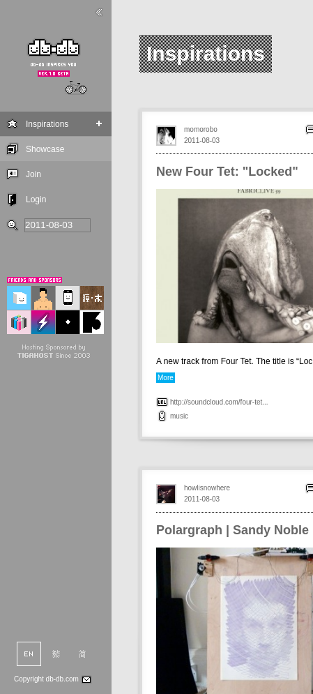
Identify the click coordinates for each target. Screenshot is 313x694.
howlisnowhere (207, 488)
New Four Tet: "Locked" (227, 172)
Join (33, 174)
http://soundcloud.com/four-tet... (219, 402)
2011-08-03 (202, 140)
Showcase (45, 149)
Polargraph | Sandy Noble (232, 530)
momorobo (200, 129)
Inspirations (47, 124)
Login (36, 199)
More (166, 378)
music (179, 416)
